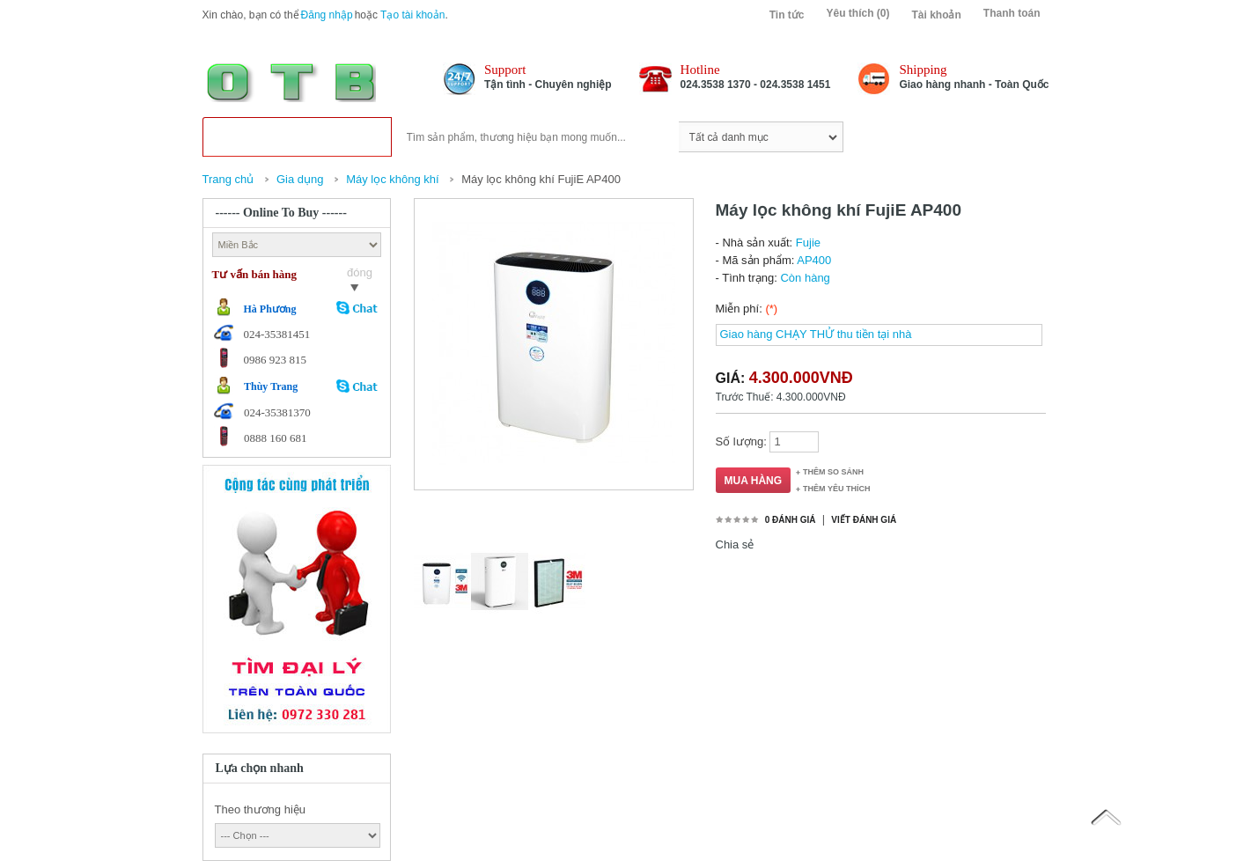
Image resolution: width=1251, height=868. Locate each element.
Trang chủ (228, 179)
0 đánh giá (790, 520)
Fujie (808, 242)
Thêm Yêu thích (836, 488)
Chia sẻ (735, 544)
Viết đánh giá (863, 520)
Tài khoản (935, 15)
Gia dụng (300, 179)
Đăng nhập (327, 15)
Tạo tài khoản (412, 15)
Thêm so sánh (833, 471)
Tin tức (787, 15)
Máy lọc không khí (394, 179)
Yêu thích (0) (857, 13)
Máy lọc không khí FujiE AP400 (541, 179)
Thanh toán (1012, 13)
